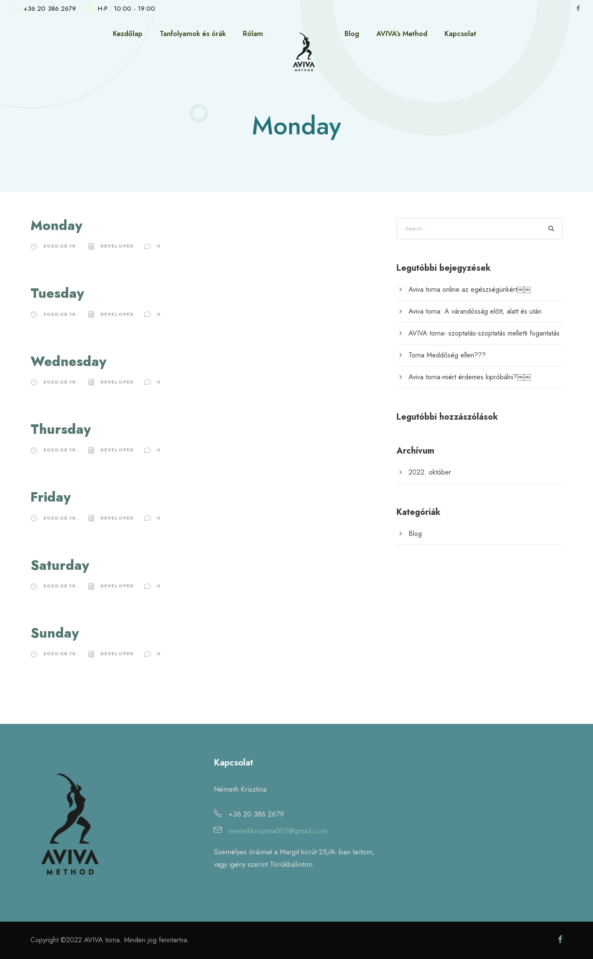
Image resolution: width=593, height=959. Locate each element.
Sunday (54, 633)
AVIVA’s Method (401, 33)
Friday (50, 497)
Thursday (60, 429)
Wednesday (68, 361)
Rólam (253, 33)
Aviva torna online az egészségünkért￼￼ (469, 289)
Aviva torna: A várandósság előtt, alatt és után (475, 311)
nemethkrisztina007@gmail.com (277, 831)
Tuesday (57, 293)
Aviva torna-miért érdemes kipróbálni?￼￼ (469, 377)
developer (116, 245)
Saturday (59, 565)
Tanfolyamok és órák (193, 33)
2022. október (429, 472)
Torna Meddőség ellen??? (447, 355)
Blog (352, 33)
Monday (56, 225)
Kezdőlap (127, 33)
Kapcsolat (460, 33)
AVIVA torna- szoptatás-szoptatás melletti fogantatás (484, 333)
